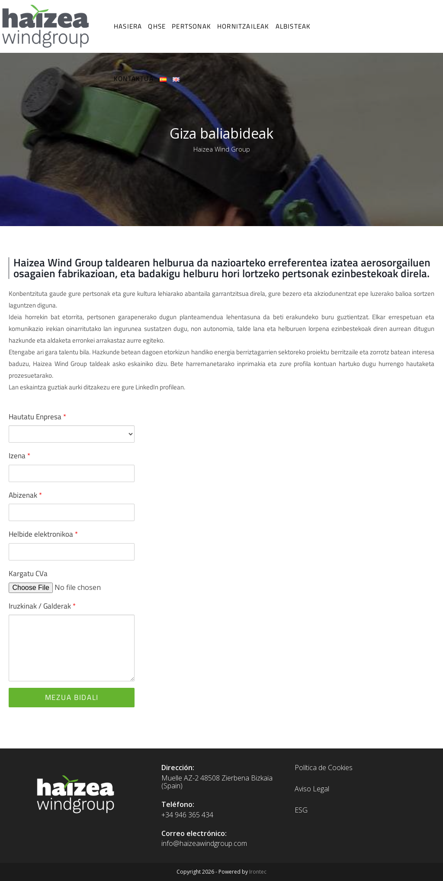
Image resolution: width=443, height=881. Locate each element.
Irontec (257, 871)
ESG (301, 810)
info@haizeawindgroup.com (204, 843)
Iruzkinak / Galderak (42, 606)
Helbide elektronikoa (43, 534)
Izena (19, 455)
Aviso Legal (312, 789)
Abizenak (25, 495)
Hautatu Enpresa (37, 416)
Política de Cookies (324, 767)
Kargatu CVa (28, 573)
